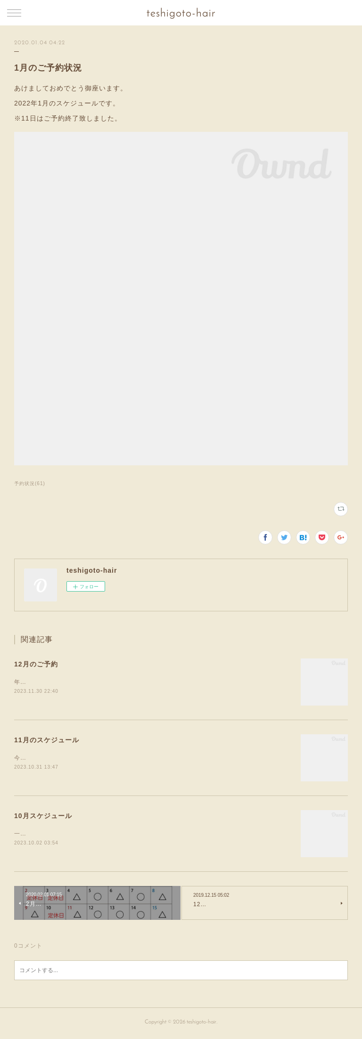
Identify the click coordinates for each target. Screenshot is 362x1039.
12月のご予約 (36, 664)
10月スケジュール (43, 816)
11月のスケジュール (46, 740)
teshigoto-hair (181, 13)
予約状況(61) (29, 483)
